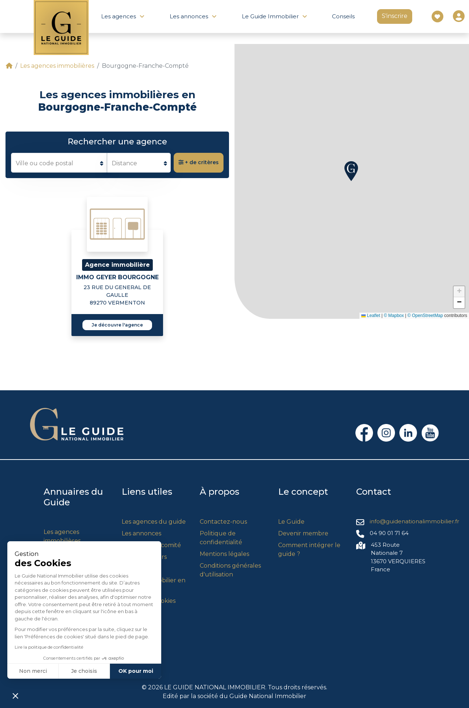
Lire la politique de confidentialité (49, 647)
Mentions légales (224, 553)
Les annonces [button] (189, 16)
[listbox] (139, 163)
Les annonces (141, 533)
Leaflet (370, 315)
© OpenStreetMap (425, 315)
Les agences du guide (154, 521)
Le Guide (291, 521)
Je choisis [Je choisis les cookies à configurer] (84, 671)
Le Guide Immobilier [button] (270, 16)
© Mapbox (394, 315)
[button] (351, 171)
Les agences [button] (118, 16)
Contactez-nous (223, 521)
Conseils (343, 16)
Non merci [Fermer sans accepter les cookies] (33, 671)
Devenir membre (303, 533)
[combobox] (59, 163)
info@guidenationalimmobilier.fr (414, 521)
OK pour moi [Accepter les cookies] (135, 671)
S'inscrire (394, 15)
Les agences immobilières (57, 65)
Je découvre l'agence (117, 325)
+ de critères (198, 162)
